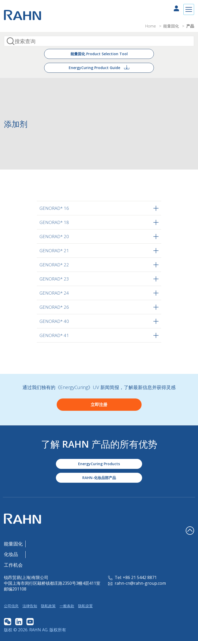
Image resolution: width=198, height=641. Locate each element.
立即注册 (99, 404)
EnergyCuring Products (99, 463)
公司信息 (11, 605)
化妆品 (11, 554)
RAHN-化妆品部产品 (99, 477)
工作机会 (13, 565)
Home (151, 26)
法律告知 (29, 605)
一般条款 (67, 605)
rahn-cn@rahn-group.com (137, 583)
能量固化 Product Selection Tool (99, 53)
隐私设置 (85, 605)
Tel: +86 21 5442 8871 (132, 577)
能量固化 (171, 26)
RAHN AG (38, 630)
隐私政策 (48, 605)
